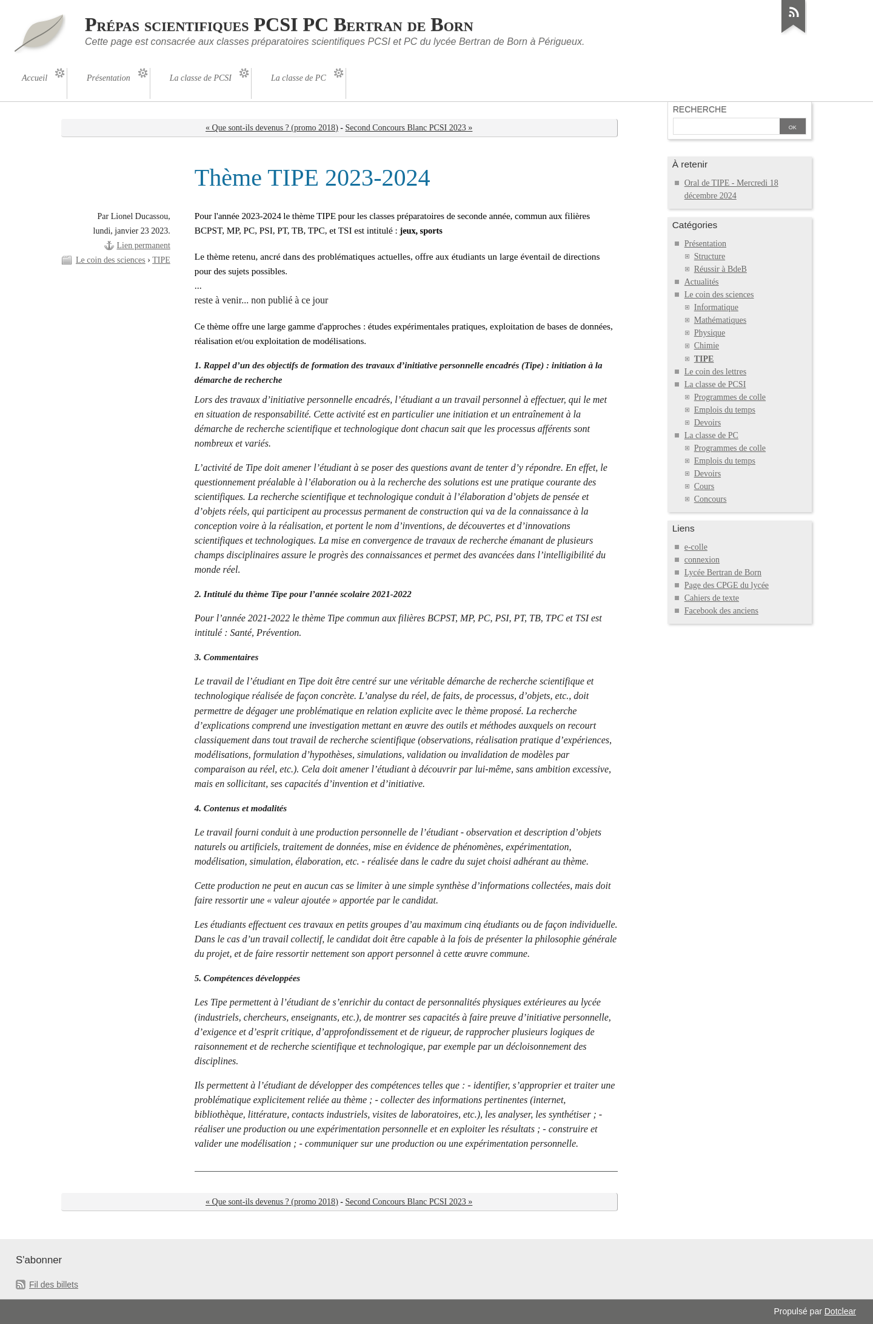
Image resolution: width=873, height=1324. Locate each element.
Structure (709, 256)
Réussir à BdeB (720, 269)
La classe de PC (711, 435)
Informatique (716, 307)
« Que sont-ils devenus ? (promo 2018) (272, 127)
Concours (710, 499)
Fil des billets (53, 1284)
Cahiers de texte (711, 598)
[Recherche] (726, 127)
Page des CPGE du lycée (726, 585)
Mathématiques (720, 320)
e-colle (695, 547)
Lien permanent (143, 245)
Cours (704, 486)
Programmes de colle (730, 397)
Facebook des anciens (721, 610)
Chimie (706, 345)
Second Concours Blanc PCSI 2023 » (409, 127)
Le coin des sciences (111, 260)
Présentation (705, 243)
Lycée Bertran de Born (722, 572)
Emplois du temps (724, 409)
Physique (709, 332)
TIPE (161, 260)
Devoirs (707, 422)
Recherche (700, 109)
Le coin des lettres (715, 371)
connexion (702, 559)
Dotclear (840, 1311)
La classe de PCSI (715, 384)
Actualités (701, 281)
